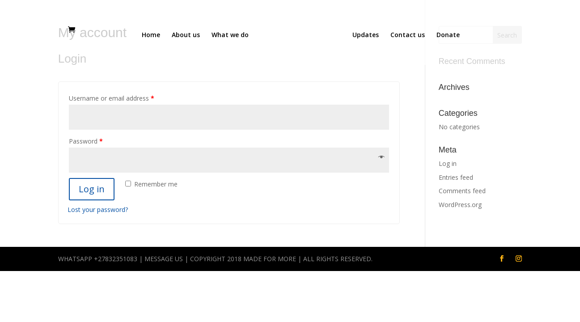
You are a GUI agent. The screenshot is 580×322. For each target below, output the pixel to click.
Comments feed (462, 190)
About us (186, 35)
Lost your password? (98, 209)
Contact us (407, 35)
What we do (230, 35)
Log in (92, 189)
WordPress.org (460, 204)
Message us (163, 258)
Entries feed (456, 177)
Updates (365, 35)
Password (86, 141)
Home (151, 35)
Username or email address (111, 98)
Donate (448, 35)
